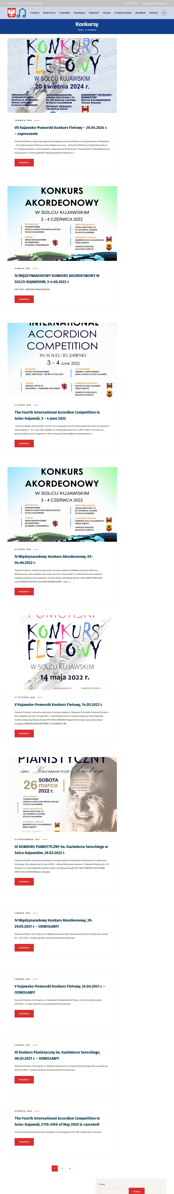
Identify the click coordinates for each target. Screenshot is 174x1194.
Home (80, 30)
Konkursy (132, 220)
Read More (24, 161)
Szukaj (128, 43)
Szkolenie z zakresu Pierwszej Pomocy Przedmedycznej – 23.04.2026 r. (142, 135)
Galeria (131, 214)
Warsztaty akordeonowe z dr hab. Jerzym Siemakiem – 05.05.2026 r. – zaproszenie (145, 102)
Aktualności (133, 208)
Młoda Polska (134, 226)
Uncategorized (134, 233)
